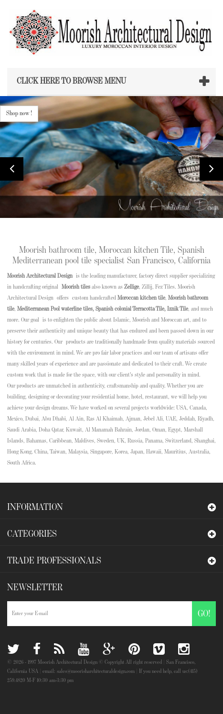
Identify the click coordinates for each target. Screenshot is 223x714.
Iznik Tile (177, 309)
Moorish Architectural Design (40, 276)
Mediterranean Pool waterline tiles (55, 309)
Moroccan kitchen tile (140, 298)
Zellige (131, 287)
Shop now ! (19, 113)
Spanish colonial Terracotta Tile (130, 309)
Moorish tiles (76, 287)
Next (211, 169)
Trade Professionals (54, 560)
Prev (11, 169)
